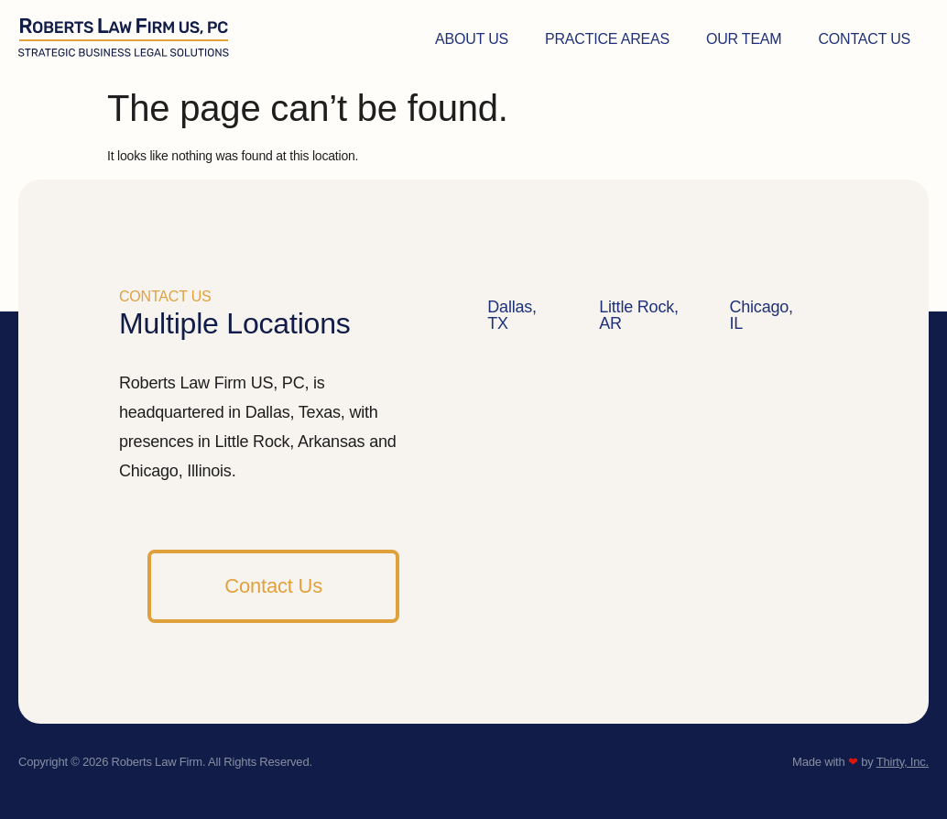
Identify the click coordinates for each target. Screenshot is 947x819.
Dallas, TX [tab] (512, 315)
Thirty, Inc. (902, 762)
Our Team (744, 39)
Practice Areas (607, 39)
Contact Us (864, 39)
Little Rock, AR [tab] (639, 315)
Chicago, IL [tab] (760, 315)
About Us (471, 39)
